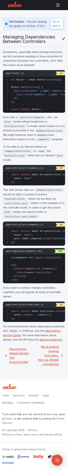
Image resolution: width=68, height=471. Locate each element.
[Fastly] (39, 458)
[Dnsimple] (8, 464)
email (54, 414)
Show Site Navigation (57, 5)
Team (5, 395)
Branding (7, 402)
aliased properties (50, 339)
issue (9, 418)
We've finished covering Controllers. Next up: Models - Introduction (48, 355)
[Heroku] (23, 458)
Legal (45, 395)
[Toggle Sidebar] (57, 460)
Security (33, 395)
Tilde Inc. (32, 430)
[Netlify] (8, 458)
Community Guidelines (31, 402)
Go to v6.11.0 (56, 24)
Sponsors (19, 395)
